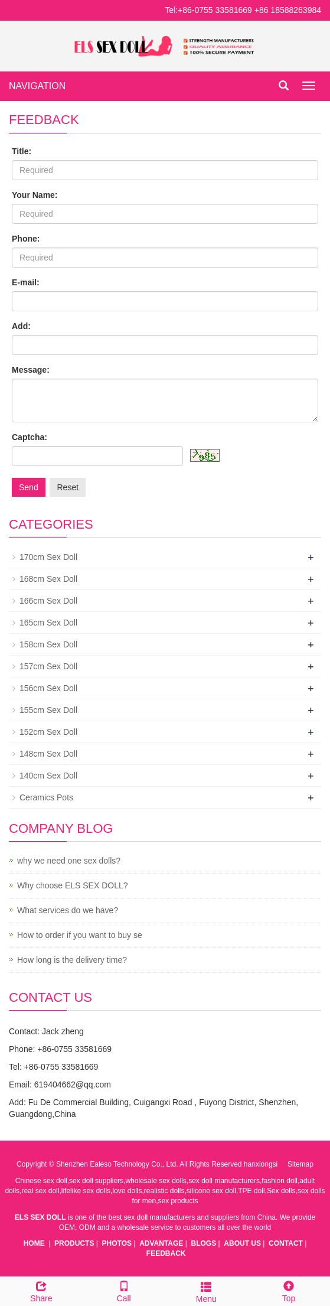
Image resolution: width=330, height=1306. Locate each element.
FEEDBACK (166, 1253)
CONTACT (286, 1243)
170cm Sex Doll (48, 557)
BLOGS (204, 1243)
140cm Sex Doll (48, 775)
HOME (34, 1243)
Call (124, 1290)
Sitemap (300, 1164)
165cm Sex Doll (48, 622)
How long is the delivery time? (72, 960)
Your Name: (35, 195)
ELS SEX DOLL (40, 1217)
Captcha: (29, 437)
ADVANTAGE (161, 1243)
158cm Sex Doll (48, 644)
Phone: (26, 238)
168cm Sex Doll (48, 579)
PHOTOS (117, 1243)
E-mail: (26, 282)
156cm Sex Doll (48, 688)
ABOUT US (242, 1243)
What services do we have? (67, 910)
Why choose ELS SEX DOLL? (72, 885)
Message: (31, 369)
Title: (21, 151)
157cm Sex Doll (48, 666)
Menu (206, 1291)
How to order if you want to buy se (79, 935)
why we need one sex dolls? (68, 860)
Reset (68, 487)
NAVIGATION (37, 86)
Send (28, 487)
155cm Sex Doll (48, 710)
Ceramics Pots (46, 797)
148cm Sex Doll (48, 753)
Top (288, 1290)
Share (41, 1290)
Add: (21, 326)
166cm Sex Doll (48, 600)
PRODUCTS (74, 1243)
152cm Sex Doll (48, 732)
